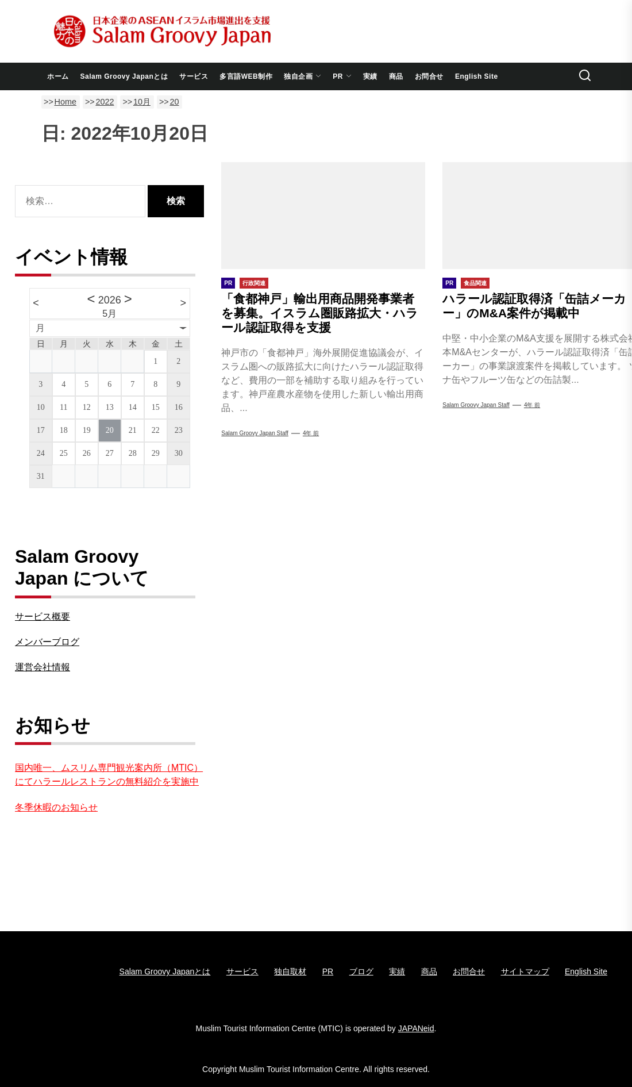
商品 (396, 76)
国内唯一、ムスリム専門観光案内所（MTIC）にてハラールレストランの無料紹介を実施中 (109, 774)
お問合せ (429, 76)
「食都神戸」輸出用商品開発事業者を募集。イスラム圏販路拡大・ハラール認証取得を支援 (319, 313)
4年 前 (311, 433)
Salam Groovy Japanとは (124, 76)
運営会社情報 (42, 667)
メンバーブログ (47, 642)
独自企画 (302, 76)
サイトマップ (525, 971)
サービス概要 (42, 616)
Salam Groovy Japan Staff (254, 433)
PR (342, 76)
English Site (476, 76)
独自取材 (290, 971)
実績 (370, 76)
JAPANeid (416, 1028)
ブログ (361, 971)
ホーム (58, 76)
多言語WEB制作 (245, 76)
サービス (193, 76)
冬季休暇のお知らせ (56, 807)
